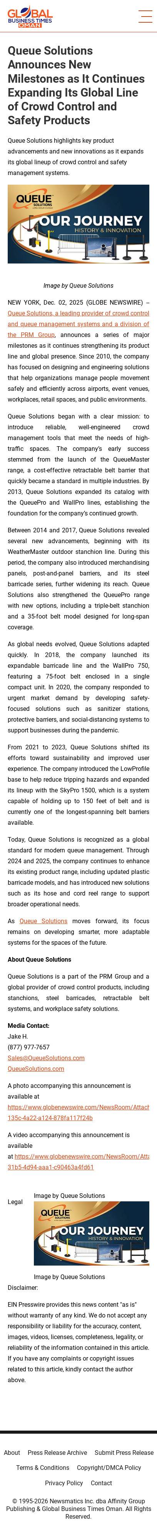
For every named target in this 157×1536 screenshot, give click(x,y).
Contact (101, 1483)
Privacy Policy (64, 1483)
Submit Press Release (124, 1452)
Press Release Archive (57, 1452)
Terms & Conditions (42, 1467)
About (12, 1452)
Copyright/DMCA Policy (109, 1467)
